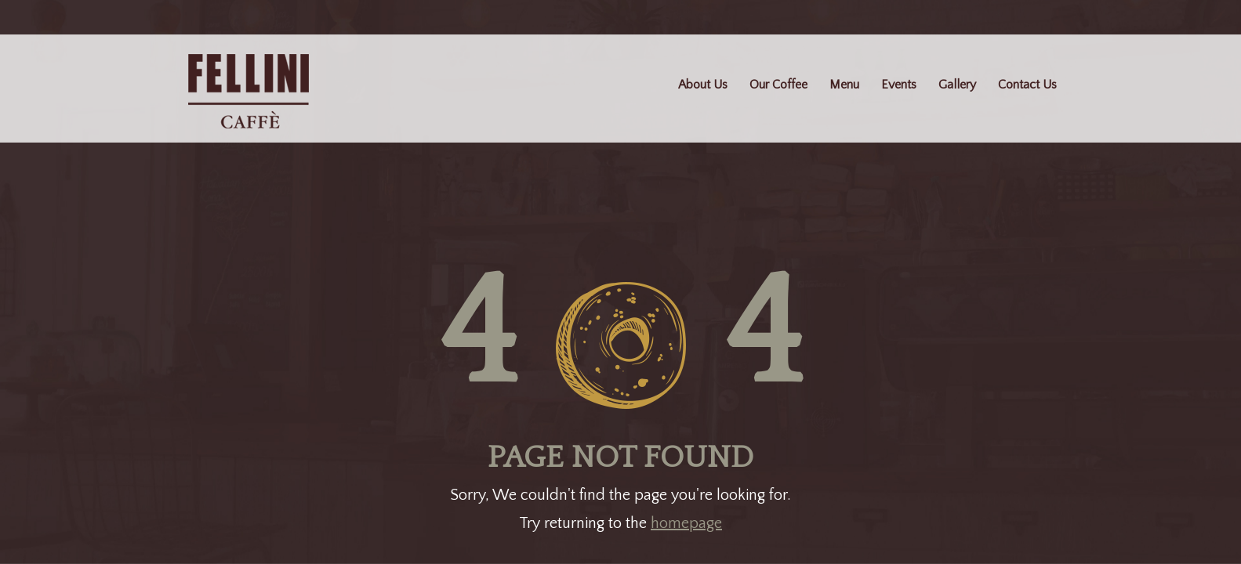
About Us (703, 85)
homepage (686, 523)
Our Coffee (778, 85)
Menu (844, 85)
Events (898, 85)
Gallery (957, 85)
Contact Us (1027, 85)
